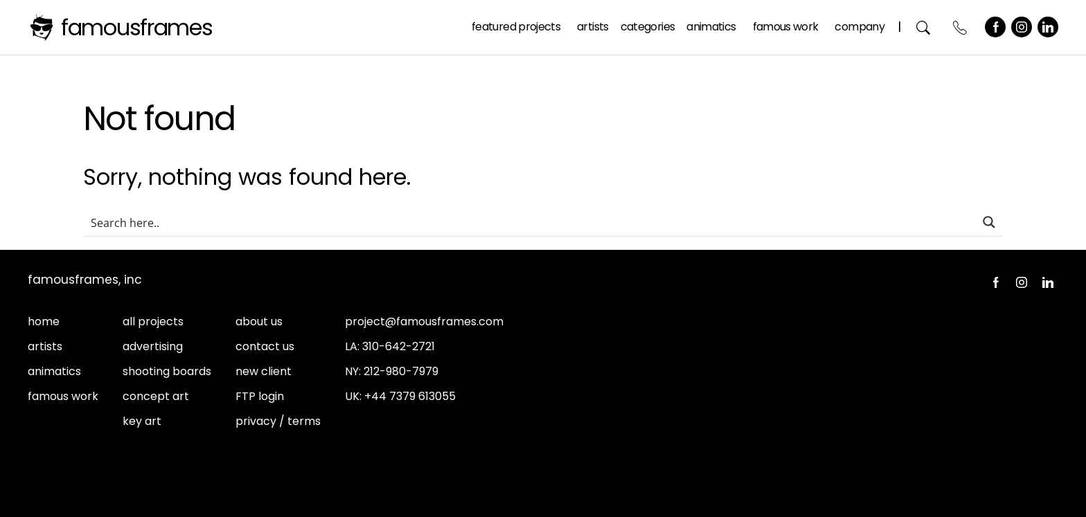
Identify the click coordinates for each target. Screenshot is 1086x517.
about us (259, 321)
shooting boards (167, 371)
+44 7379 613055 (410, 396)
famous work (63, 396)
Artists (593, 27)
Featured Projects (516, 27)
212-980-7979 (401, 371)
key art (142, 421)
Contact (960, 27)
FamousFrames (137, 27)
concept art (156, 396)
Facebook (995, 27)
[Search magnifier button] (989, 222)
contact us (264, 346)
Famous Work (786, 27)
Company (859, 27)
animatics (54, 371)
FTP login (259, 396)
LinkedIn (1048, 27)
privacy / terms (278, 421)
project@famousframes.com (424, 321)
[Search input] (530, 222)
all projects (153, 321)
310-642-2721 (398, 346)
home (44, 321)
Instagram (1021, 27)
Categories (648, 27)
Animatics (711, 27)
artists (45, 346)
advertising (153, 346)
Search (923, 27)
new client (263, 371)
